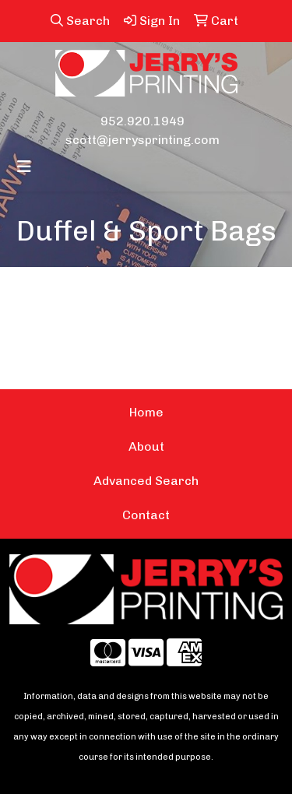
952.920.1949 (142, 121)
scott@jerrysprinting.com (142, 139)
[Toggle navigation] (24, 166)
